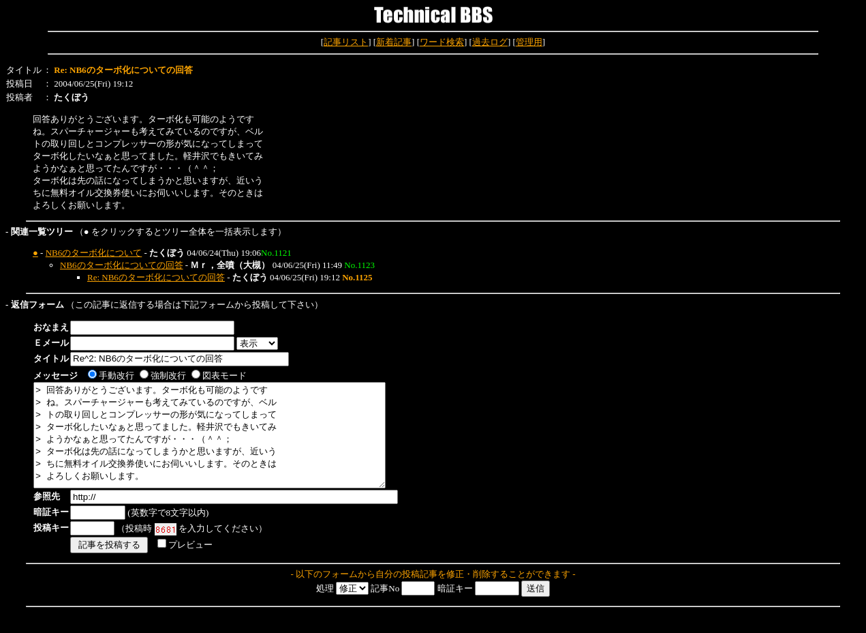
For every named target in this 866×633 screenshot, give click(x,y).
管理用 (529, 42)
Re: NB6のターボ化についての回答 (156, 277)
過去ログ (490, 42)
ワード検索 (442, 42)
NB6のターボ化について (94, 253)
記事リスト (346, 42)
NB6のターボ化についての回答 (121, 265)
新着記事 (394, 42)
